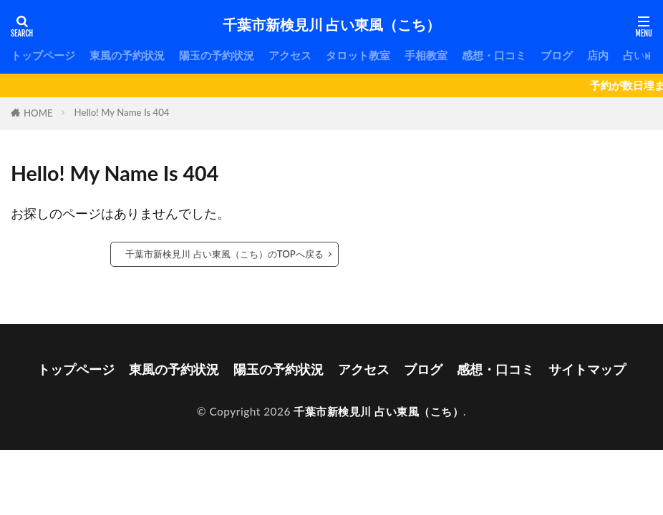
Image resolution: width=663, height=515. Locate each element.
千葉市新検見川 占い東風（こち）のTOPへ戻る (224, 254)
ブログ (557, 55)
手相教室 (426, 55)
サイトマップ (587, 369)
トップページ (43, 55)
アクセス (289, 55)
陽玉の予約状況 (216, 55)
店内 (598, 55)
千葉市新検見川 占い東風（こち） (331, 25)
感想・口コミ (494, 55)
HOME (38, 113)
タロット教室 (358, 55)
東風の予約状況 (127, 55)
